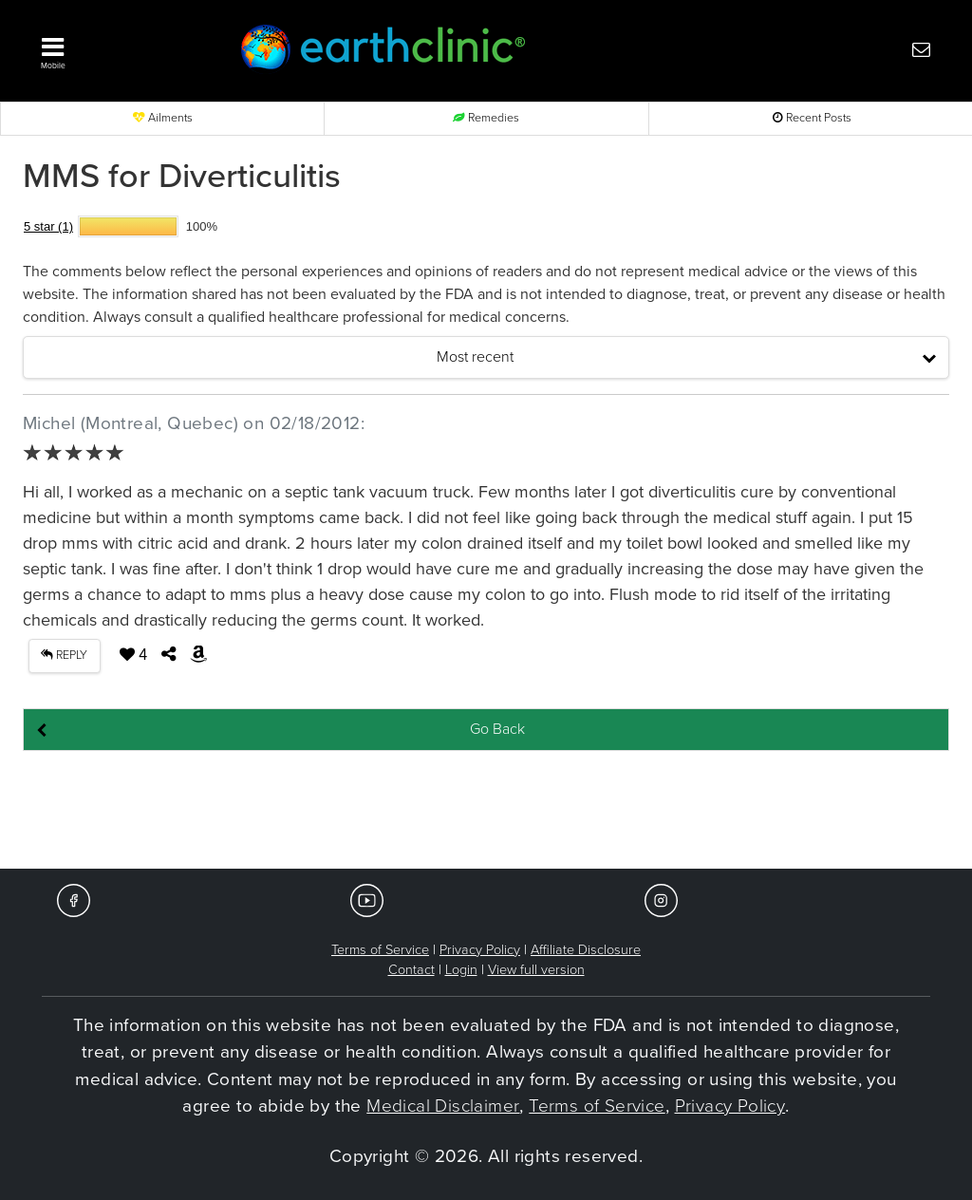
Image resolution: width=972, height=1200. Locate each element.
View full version (536, 970)
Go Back (497, 729)
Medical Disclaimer (442, 1106)
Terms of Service (380, 950)
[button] (116, 48)
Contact (411, 970)
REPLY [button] (64, 655)
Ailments (163, 118)
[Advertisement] (486, 810)
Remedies (486, 118)
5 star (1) (48, 226)
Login (461, 970)
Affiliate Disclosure (586, 950)
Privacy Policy (479, 950)
